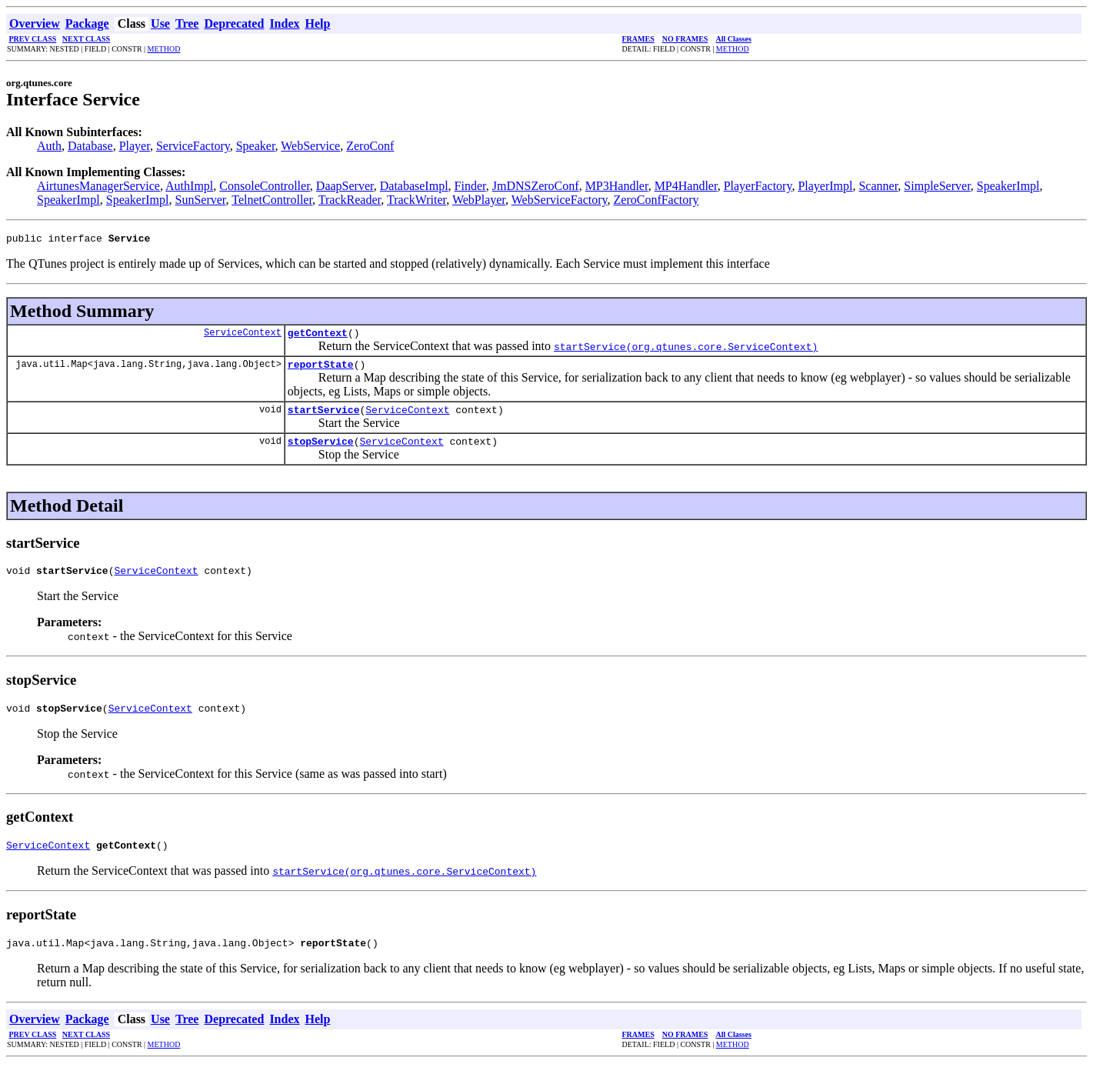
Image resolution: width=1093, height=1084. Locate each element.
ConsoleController (264, 185)
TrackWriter (416, 199)
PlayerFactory (758, 185)
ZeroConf (370, 145)
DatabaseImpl (414, 185)
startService (324, 418)
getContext (318, 337)
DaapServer (345, 185)
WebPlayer (478, 199)
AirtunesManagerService (98, 185)
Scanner (878, 185)
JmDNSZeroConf (535, 185)
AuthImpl (189, 185)
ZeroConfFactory (656, 199)
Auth (49, 145)
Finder (470, 185)
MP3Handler (616, 185)
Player (134, 145)
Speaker (255, 145)
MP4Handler (686, 185)
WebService (310, 145)
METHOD (164, 49)
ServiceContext (243, 336)
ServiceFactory (193, 145)
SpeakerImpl (1008, 185)
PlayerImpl (825, 185)
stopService (321, 452)
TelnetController (272, 199)
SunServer (200, 199)
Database (90, 145)
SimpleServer (937, 185)
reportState (321, 371)
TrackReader (349, 199)
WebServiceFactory (560, 199)
